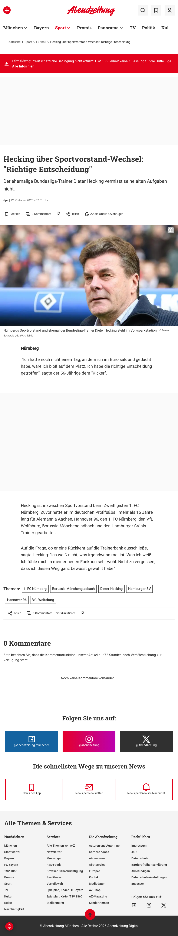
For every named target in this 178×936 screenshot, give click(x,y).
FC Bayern (11, 864)
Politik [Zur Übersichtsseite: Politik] (148, 27)
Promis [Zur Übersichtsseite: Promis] (84, 27)
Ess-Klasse (54, 877)
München (10, 845)
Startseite (14, 42)
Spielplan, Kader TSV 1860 (64, 896)
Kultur (8, 896)
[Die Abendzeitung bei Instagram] (89, 741)
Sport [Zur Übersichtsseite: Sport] (60, 27)
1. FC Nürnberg (35, 589)
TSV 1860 (10, 871)
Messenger (54, 858)
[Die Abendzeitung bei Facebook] (31, 741)
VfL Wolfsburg (43, 600)
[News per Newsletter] (89, 789)
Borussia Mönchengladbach (73, 589)
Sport (28, 42)
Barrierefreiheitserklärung (149, 864)
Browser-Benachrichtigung (65, 871)
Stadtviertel (12, 852)
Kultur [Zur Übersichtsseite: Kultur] (167, 27)
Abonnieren (97, 858)
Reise (8, 903)
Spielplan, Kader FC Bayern (65, 890)
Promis (9, 877)
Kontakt (94, 877)
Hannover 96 (17, 600)
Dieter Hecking (111, 589)
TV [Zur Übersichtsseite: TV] (133, 27)
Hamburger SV (139, 589)
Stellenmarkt (55, 903)
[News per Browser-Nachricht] (146, 789)
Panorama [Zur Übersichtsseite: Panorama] (108, 27)
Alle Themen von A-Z (61, 845)
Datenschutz (139, 858)
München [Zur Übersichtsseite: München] (13, 27)
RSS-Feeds (54, 864)
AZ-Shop (94, 890)
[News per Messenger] (31, 789)
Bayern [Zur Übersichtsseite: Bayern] (41, 27)
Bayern (9, 858)
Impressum (138, 845)
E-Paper (94, 871)
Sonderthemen (99, 903)
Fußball (41, 42)
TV (6, 890)
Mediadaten (97, 883)
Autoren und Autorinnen (105, 845)
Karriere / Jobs (99, 852)
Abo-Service (97, 864)
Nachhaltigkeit (14, 909)
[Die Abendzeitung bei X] (146, 741)
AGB (134, 852)
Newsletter (54, 852)
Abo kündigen (140, 871)
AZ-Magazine (98, 896)
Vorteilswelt (55, 883)
